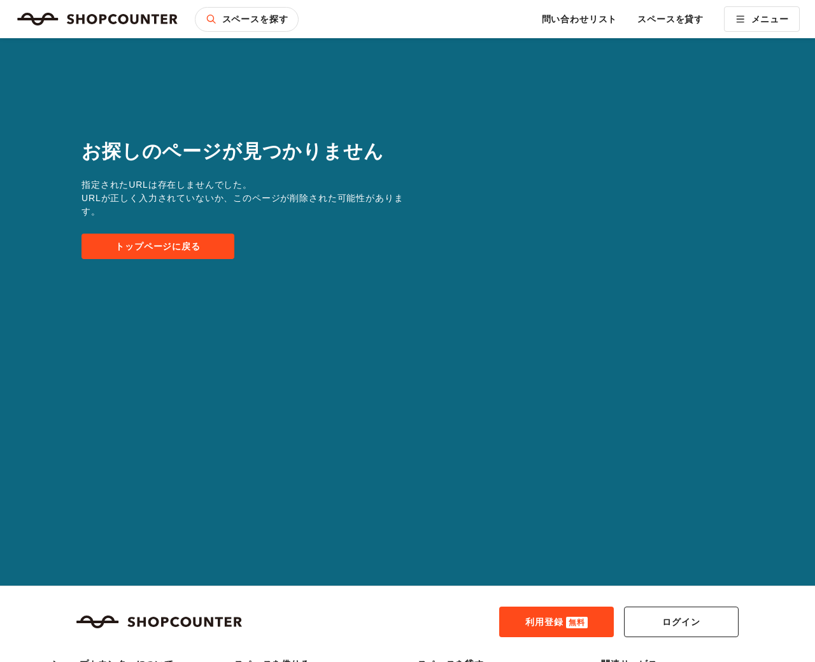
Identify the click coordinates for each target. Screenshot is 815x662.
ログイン (681, 622)
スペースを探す (247, 19)
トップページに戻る (158, 246)
